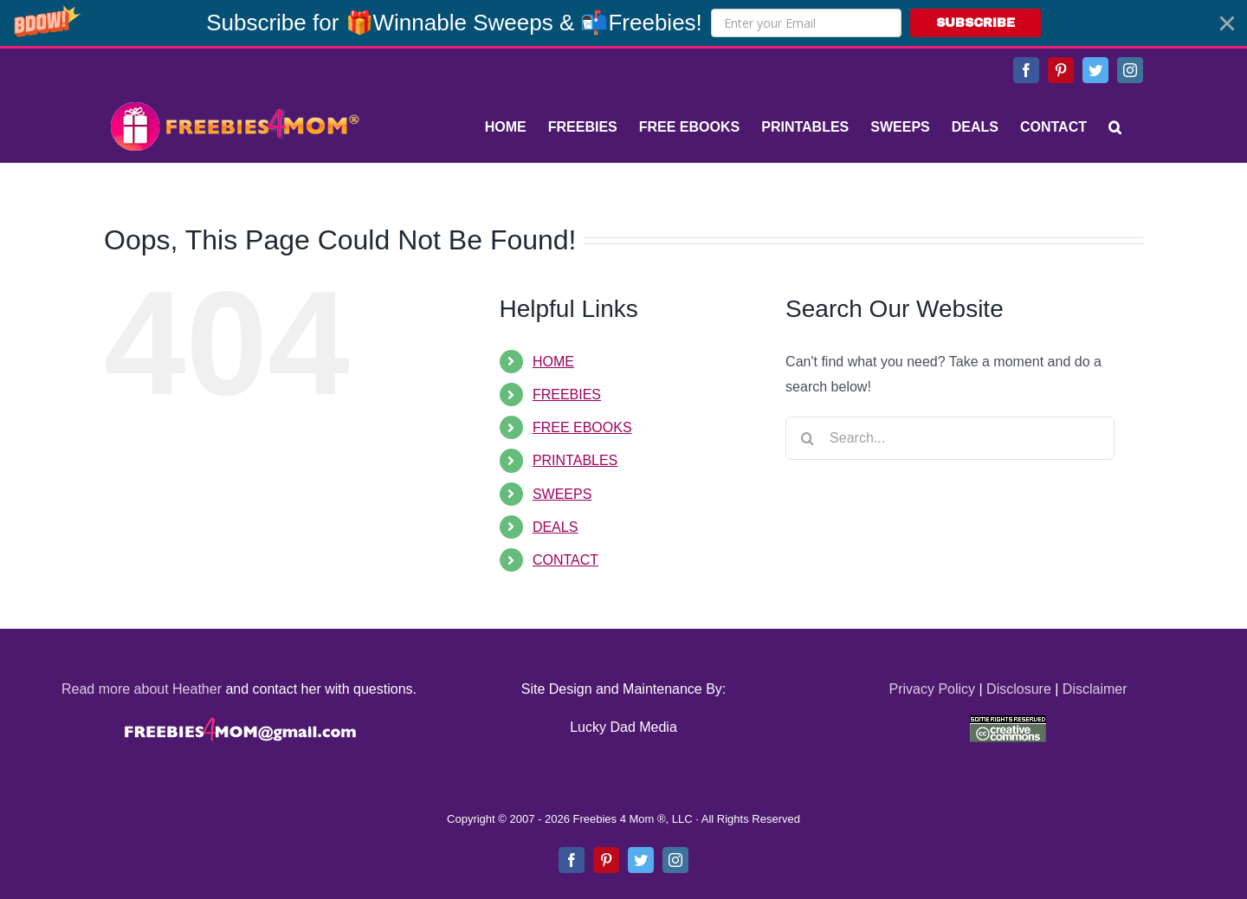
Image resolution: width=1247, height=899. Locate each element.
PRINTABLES (575, 460)
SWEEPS (562, 494)
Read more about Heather (141, 689)
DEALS (555, 527)
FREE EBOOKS (582, 427)
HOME (553, 361)
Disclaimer (1095, 689)
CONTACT (565, 560)
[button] (623, 23)
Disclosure (1018, 689)
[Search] (1114, 127)
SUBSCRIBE (975, 22)
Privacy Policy (931, 689)
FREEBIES (567, 394)
